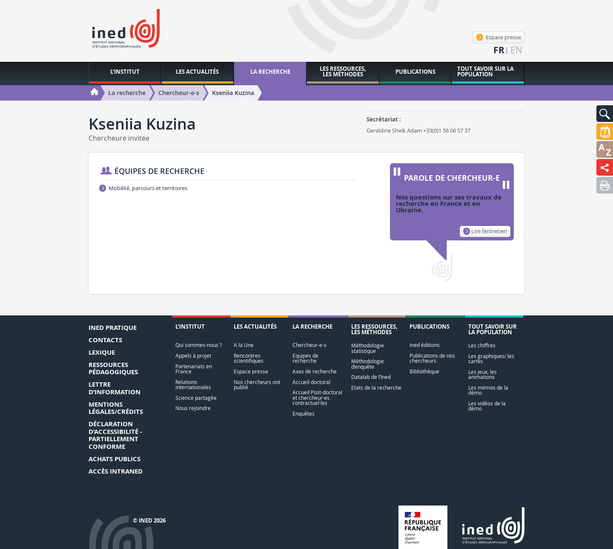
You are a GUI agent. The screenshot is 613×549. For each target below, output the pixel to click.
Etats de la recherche (376, 387)
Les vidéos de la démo (487, 406)
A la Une (244, 345)
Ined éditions (425, 345)
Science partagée (196, 398)
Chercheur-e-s (309, 345)
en (516, 50)
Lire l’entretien (485, 231)
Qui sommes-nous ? (198, 345)
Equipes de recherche (305, 358)
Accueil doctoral (311, 382)
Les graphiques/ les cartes (491, 359)
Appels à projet (193, 355)
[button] (604, 113)
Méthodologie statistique (367, 348)
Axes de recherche (314, 371)
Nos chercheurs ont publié (257, 385)
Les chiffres (482, 345)
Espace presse (498, 37)
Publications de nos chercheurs (432, 358)
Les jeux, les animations (482, 374)
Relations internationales (193, 385)
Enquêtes (303, 413)
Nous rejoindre (193, 408)
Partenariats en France (193, 369)
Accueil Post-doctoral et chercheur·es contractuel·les (317, 398)
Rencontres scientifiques (249, 358)
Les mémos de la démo (488, 390)
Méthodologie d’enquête (367, 364)
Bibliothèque (424, 371)
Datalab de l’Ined (371, 377)
